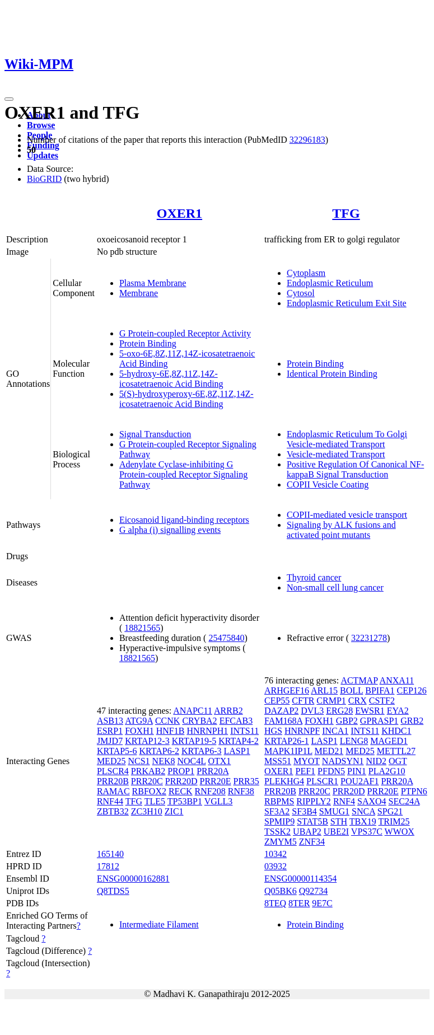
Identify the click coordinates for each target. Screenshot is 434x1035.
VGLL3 (218, 801)
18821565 (142, 628)
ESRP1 (110, 731)
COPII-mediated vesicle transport (347, 514)
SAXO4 (371, 801)
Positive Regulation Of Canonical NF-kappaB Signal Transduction (355, 469)
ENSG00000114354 (300, 878)
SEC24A (404, 801)
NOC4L (191, 761)
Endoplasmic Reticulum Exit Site (347, 303)
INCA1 (335, 731)
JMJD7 (110, 741)
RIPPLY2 (313, 801)
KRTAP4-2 (238, 741)
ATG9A (139, 720)
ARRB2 (228, 710)
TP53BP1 (184, 801)
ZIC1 (174, 811)
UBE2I (336, 831)
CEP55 (277, 700)
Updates (42, 155)
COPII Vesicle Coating (327, 484)
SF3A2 (277, 811)
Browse (41, 125)
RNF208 (210, 791)
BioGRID (44, 179)
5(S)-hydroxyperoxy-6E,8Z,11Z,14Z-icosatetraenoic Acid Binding (186, 399)
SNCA (363, 811)
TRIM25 (394, 821)
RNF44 (110, 801)
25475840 (226, 638)
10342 (275, 854)
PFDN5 (331, 771)
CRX (357, 700)
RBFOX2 (149, 791)
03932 (275, 866)
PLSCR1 (322, 781)
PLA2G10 (386, 771)
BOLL (351, 690)
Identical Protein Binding (332, 373)
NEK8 (163, 761)
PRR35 (246, 781)
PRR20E (215, 781)
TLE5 (154, 801)
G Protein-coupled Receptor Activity (185, 333)
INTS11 (244, 731)
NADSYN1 (343, 761)
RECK (181, 791)
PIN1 (356, 771)
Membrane (138, 293)
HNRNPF (302, 731)
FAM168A (283, 720)
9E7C (322, 903)
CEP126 (411, 690)
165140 (110, 854)
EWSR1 (369, 710)
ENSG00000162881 (133, 878)
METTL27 (396, 751)
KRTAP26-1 (286, 741)
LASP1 (237, 751)
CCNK (167, 720)
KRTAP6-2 (159, 751)
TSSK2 (277, 831)
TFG (346, 213)
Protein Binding (147, 343)
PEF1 (306, 771)
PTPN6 (414, 791)
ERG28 (339, 710)
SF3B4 (304, 811)
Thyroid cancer (314, 577)
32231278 (369, 638)
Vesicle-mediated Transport (336, 454)
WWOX (399, 831)
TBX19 (362, 821)
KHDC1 (396, 731)
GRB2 (411, 720)
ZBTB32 (113, 811)
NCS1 (139, 761)
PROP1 (180, 771)
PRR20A (212, 771)
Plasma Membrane (152, 283)
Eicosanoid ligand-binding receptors (184, 519)
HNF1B (170, 731)
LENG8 (354, 741)
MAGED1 (389, 741)
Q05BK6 (280, 891)
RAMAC (113, 791)
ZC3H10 (146, 811)
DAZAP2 (281, 710)
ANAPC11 (192, 710)
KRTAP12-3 (147, 741)
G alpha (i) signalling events (170, 530)
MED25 (111, 761)
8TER (299, 903)
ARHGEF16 (286, 690)
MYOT (306, 761)
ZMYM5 (280, 841)
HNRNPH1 (207, 731)
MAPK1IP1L (288, 751)
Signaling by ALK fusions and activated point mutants (341, 530)
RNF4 (344, 801)
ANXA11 (397, 680)
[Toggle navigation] (8, 99)
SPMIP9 (279, 821)
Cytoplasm (306, 273)
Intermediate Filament (159, 924)
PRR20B (113, 781)
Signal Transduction (155, 434)
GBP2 (347, 720)
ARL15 (324, 690)
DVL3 (312, 710)
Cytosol (301, 293)
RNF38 (241, 791)
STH (338, 821)
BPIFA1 (379, 690)
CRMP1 (331, 700)
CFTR (303, 700)
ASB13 (110, 720)
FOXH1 (139, 731)
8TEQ (275, 903)
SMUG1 (334, 811)
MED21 (329, 751)
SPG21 (390, 811)
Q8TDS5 (113, 891)
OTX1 (219, 761)
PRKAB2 (148, 771)
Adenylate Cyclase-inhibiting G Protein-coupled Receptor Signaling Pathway (183, 474)
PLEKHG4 (284, 781)
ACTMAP (358, 680)
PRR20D (181, 781)
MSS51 (277, 761)
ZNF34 (312, 841)
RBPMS (279, 801)
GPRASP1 (379, 720)
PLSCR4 (113, 771)
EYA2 (398, 710)
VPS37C (366, 831)
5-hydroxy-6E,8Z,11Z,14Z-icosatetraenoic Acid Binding (171, 378)
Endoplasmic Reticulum (330, 283)
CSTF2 (382, 700)
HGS (273, 731)
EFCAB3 (236, 720)
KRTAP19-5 (194, 741)
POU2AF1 (359, 781)
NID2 (376, 761)
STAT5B (312, 821)
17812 (108, 866)
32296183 (307, 139)
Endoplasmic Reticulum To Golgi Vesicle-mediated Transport (347, 439)
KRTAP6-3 (201, 751)
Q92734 (313, 891)
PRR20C (147, 781)
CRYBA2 (199, 720)
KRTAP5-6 (117, 751)
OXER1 (179, 213)
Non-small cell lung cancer (335, 587)
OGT (398, 761)
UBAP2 (307, 831)
